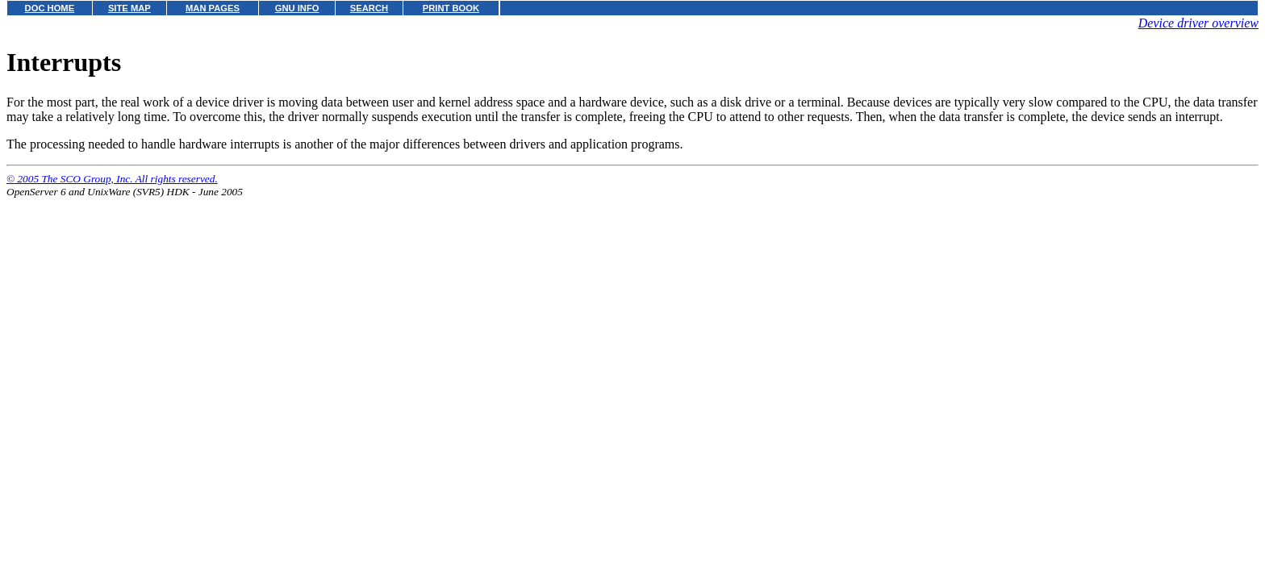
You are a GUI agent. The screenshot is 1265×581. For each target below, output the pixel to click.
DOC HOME (50, 8)
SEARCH (369, 8)
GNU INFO (297, 8)
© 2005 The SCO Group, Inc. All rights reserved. (112, 179)
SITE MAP (129, 8)
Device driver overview (1198, 23)
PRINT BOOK (451, 8)
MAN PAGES (213, 8)
